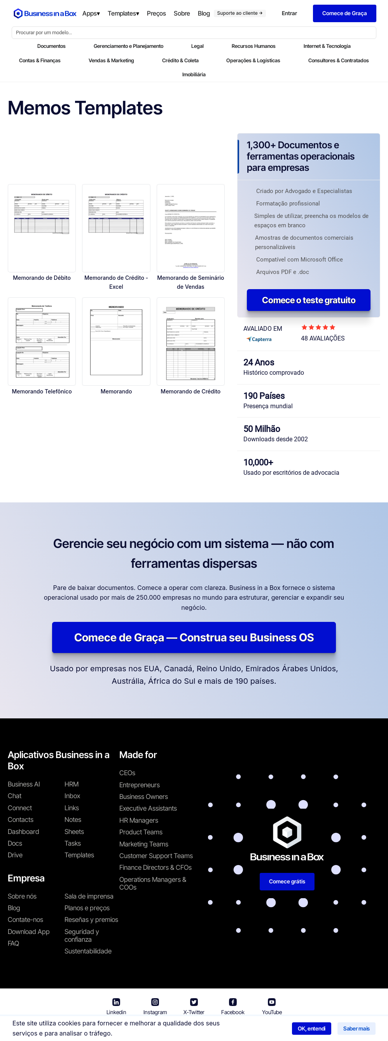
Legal (197, 46)
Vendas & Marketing (111, 60)
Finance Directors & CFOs (155, 867)
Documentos (51, 46)
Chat (14, 796)
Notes (73, 819)
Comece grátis (287, 881)
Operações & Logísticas (253, 60)
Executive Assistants (148, 808)
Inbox (72, 796)
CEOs (127, 773)
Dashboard (23, 832)
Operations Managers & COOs (152, 883)
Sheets (74, 832)
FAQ (13, 943)
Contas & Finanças (40, 60)
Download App (29, 932)
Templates (79, 855)
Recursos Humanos (254, 46)
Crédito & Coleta (180, 60)
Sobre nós (22, 896)
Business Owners (143, 796)
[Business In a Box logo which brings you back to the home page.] (45, 13)
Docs (15, 843)
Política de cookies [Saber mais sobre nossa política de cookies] (292, 1029)
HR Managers (138, 820)
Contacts (20, 819)
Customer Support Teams (156, 856)
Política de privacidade (226, 1029)
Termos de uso (165, 1029)
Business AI (24, 784)
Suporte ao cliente (239, 13)
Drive (15, 855)
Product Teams (141, 832)
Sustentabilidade (88, 951)
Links (72, 808)
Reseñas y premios (91, 919)
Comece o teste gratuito (309, 300)
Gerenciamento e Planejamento (128, 46)
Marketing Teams (143, 844)
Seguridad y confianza (82, 935)
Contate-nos (25, 919)
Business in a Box (115, 1029)
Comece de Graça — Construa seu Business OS (194, 637)
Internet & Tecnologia (327, 46)
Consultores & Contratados (338, 60)
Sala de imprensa (89, 896)
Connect (20, 808)
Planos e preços (87, 908)
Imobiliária (194, 74)
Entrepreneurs (139, 785)
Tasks (73, 843)
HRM (72, 784)
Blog (14, 908)
